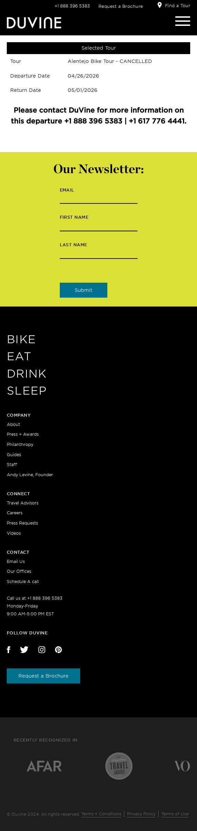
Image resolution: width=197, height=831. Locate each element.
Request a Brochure (120, 6)
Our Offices (19, 571)
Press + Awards (23, 434)
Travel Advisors (22, 502)
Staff (12, 464)
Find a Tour (177, 5)
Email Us (16, 561)
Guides (14, 454)
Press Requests (22, 523)
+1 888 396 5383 (72, 6)
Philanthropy (20, 444)
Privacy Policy (141, 813)
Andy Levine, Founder (30, 474)
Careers (14, 512)
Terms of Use (175, 813)
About (13, 424)
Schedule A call (23, 581)
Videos (14, 533)
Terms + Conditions (101, 813)
